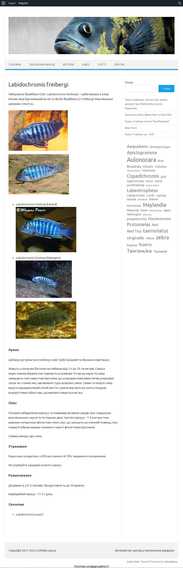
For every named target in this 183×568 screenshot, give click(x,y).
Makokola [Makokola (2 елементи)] (142, 199)
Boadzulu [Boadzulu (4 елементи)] (134, 166)
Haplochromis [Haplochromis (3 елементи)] (135, 181)
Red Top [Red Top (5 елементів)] (134, 231)
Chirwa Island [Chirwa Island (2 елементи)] (133, 170)
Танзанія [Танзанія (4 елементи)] (160, 251)
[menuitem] (3, 3)
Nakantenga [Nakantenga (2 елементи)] (155, 210)
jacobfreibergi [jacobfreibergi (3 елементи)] (135, 185)
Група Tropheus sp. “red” (139, 134)
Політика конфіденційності (91, 566)
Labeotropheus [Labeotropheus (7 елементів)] (142, 190)
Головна (15, 64)
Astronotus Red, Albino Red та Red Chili (148, 114)
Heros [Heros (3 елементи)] (149, 181)
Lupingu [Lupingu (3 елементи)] (161, 195)
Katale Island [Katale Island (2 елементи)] (152, 185)
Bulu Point (131, 127)
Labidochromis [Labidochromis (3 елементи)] (136, 195)
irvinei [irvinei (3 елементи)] (158, 181)
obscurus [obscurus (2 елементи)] (147, 214)
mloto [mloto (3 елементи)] (144, 210)
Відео (86, 64)
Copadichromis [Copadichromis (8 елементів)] (143, 176)
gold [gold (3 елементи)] (163, 176)
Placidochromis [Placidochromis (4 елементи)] (159, 219)
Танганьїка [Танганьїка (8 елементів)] (139, 250)
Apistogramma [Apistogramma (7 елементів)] (142, 152)
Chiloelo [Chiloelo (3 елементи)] (148, 166)
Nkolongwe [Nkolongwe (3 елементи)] (134, 214)
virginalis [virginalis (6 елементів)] (135, 237)
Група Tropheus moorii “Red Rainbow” (147, 121)
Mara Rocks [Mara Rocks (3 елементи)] (134, 205)
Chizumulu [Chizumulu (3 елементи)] (148, 170)
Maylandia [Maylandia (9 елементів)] (154, 205)
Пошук (129, 82)
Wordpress (171, 561)
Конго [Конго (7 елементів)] (145, 244)
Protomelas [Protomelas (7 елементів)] (139, 224)
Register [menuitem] (23, 3)
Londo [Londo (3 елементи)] (151, 195)
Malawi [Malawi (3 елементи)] (153, 199)
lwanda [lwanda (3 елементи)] (131, 199)
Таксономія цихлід (42, 64)
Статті (102, 64)
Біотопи (68, 64)
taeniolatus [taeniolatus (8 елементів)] (155, 230)
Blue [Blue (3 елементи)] (161, 160)
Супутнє (119, 64)
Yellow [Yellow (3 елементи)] (150, 238)
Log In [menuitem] (12, 3)
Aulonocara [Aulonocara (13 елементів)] (141, 159)
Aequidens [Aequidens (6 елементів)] (137, 146)
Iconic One (133, 561)
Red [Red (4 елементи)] (155, 225)
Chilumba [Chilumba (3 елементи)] (160, 166)
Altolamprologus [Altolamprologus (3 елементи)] (160, 147)
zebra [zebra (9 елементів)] (162, 237)
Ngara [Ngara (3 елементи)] (167, 210)
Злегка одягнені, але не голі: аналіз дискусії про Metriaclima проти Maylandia (146, 104)
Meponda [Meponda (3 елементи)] (133, 210)
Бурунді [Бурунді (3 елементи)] (132, 245)
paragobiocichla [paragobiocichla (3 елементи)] (137, 219)
